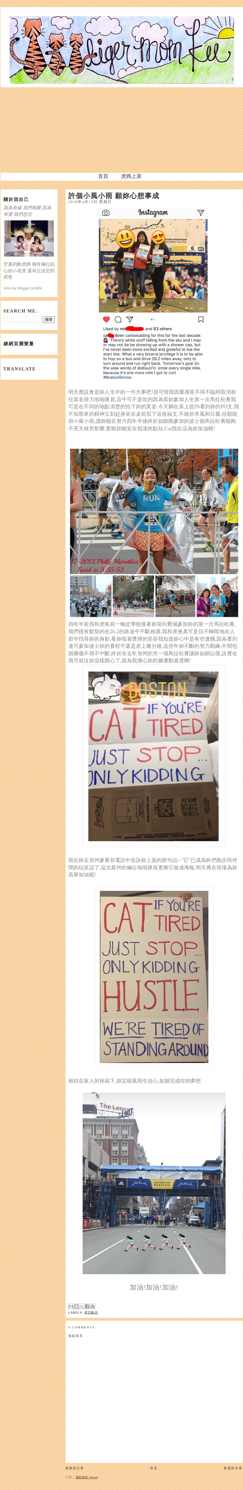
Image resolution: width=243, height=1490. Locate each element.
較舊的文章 (233, 1468)
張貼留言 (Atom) (86, 1477)
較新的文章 (75, 1468)
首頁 (103, 176)
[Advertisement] (122, 130)
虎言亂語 (91, 1312)
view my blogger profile (22, 288)
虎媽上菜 (131, 176)
